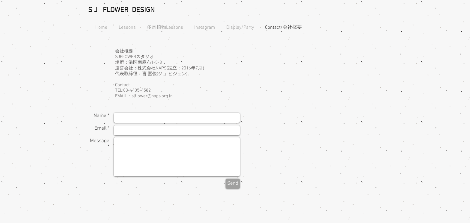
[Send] (233, 184)
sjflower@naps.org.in (152, 96)
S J (92, 10)
